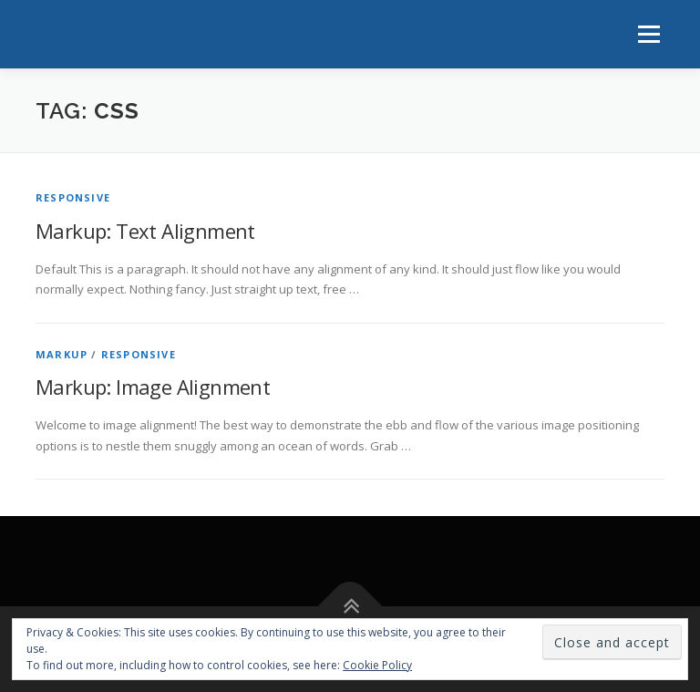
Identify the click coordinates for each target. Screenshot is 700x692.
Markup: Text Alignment (145, 230)
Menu (648, 34)
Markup (62, 354)
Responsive (73, 197)
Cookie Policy (377, 665)
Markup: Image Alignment (153, 386)
